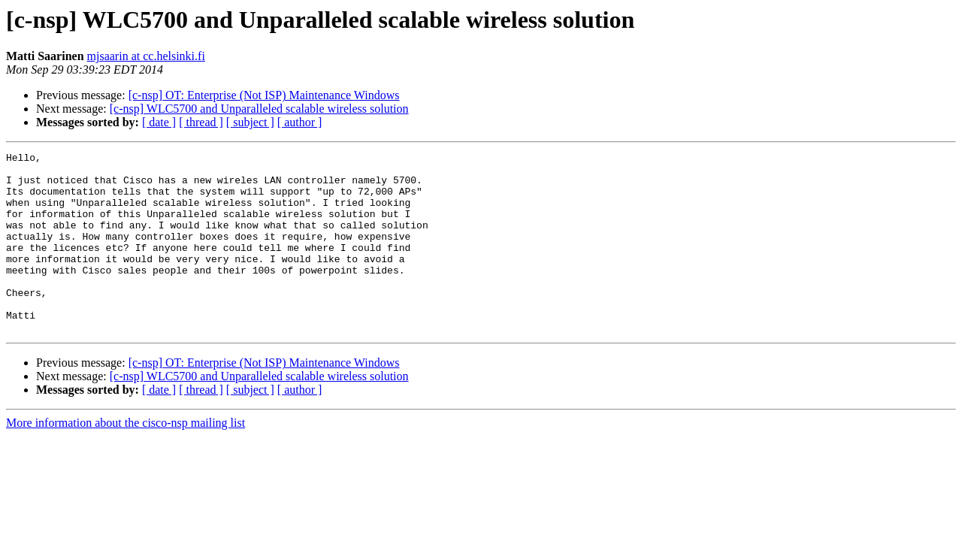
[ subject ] (250, 122)
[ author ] (299, 122)
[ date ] (159, 122)
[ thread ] (201, 122)
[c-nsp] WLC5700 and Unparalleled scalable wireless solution (259, 108)
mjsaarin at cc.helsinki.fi (146, 56)
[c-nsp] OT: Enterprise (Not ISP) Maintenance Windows (264, 95)
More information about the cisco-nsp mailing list (125, 458)
